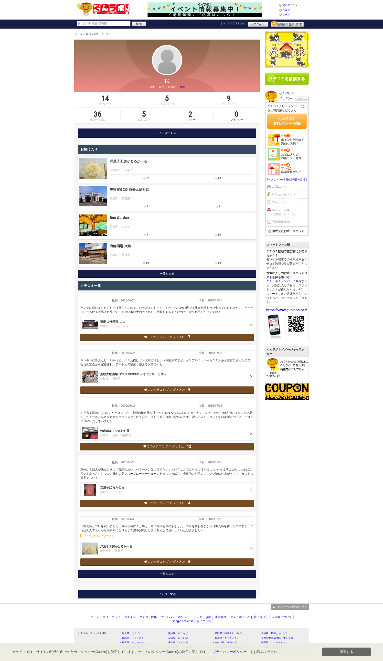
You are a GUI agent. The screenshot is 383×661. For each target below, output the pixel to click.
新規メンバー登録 (287, 24)
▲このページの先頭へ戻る (290, 606)
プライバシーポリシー (175, 617)
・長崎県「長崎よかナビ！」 (274, 633)
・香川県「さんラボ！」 (179, 642)
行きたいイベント (284, 194)
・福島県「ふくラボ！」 (132, 638)
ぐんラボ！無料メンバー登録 (286, 121)
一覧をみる (167, 273)
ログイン (258, 24)
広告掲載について (280, 617)
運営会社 (220, 617)
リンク (197, 617)
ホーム (286, 14)
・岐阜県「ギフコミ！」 (225, 638)
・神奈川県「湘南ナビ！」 (227, 642)
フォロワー (236, 115)
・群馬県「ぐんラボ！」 (132, 642)
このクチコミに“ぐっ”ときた (167, 337)
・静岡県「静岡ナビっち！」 (228, 633)
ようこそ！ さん (232, 23)
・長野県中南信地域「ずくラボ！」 (278, 638)
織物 (182, 86)
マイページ (279, 202)
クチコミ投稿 (148, 617)
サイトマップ (111, 617)
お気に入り (279, 186)
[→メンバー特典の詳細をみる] (287, 179)
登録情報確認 (281, 222)
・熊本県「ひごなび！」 (179, 633)
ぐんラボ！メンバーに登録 (283, 281)
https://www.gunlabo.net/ (286, 310)
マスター (190, 115)
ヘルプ (286, 10)
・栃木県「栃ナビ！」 (131, 633)
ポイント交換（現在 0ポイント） (285, 212)
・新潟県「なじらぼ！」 (179, 638)
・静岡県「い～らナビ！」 (273, 642)
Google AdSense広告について (191, 621)
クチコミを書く (287, 79)
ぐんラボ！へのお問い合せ (247, 617)
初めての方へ (290, 5)
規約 (208, 617)
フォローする (167, 133)
